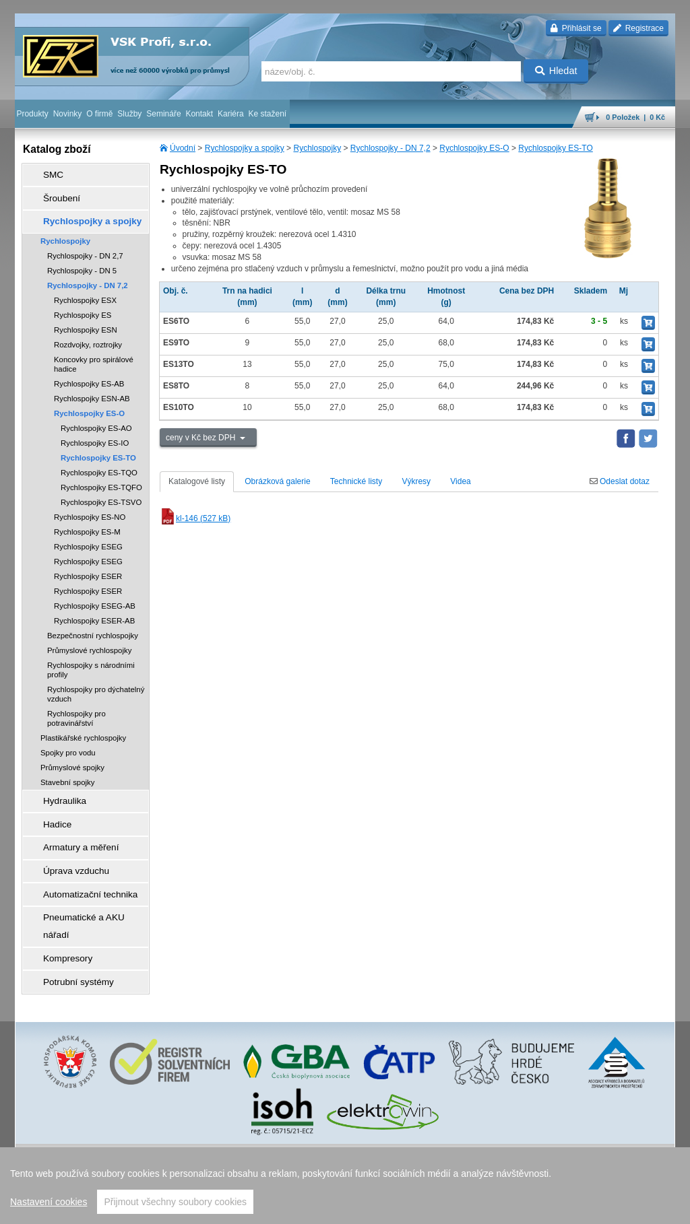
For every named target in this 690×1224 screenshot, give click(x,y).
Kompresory (58, 899)
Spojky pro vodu (68, 739)
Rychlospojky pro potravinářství (76, 705)
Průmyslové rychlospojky (89, 637)
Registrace (638, 28)
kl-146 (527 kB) (195, 518)
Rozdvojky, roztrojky (88, 331)
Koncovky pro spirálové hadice (93, 351)
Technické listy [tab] (356, 481)
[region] (345, 1185)
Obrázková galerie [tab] (277, 481)
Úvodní (182, 148)
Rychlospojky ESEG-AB (94, 592)
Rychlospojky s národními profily (91, 656)
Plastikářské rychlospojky (83, 724)
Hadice (48, 804)
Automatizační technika (78, 861)
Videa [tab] (460, 481)
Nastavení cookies (48, 1201)
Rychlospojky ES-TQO (99, 459)
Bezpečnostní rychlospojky (92, 622)
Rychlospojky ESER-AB (94, 607)
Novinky (67, 113)
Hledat (556, 70)
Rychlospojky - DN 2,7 (85, 242)
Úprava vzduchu (65, 842)
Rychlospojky (317, 148)
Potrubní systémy (67, 917)
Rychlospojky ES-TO (555, 148)
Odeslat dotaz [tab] (620, 481)
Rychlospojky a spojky (244, 148)
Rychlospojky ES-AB (89, 370)
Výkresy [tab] (416, 481)
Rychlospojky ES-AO (96, 415)
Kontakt (199, 113)
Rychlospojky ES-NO (89, 504)
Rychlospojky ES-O (474, 148)
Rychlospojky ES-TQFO (101, 474)
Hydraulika (55, 785)
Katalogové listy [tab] (196, 481)
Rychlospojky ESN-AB (92, 385)
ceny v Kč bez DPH (202, 437)
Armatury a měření (69, 823)
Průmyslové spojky (72, 754)
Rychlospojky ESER (88, 563)
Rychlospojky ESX (85, 287)
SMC (45, 173)
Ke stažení (268, 113)
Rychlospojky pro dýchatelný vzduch (95, 680)
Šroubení (52, 192)
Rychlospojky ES (82, 302)
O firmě (99, 113)
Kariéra (231, 113)
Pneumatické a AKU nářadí (84, 880)
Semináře (163, 113)
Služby (129, 113)
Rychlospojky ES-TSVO (101, 489)
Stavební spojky (67, 769)
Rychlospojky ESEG (88, 533)
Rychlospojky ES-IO (95, 430)
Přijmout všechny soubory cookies (175, 1201)
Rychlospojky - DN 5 (82, 257)
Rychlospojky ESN (85, 316)
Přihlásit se (576, 28)
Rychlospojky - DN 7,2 (390, 148)
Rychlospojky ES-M (87, 518)
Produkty (32, 113)
